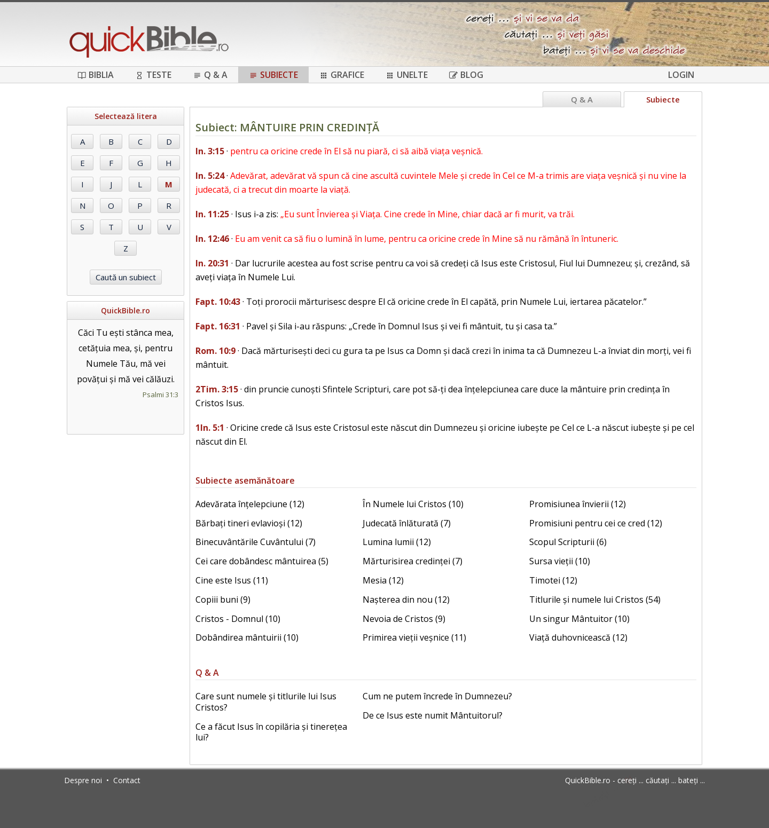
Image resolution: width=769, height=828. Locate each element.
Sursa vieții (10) (559, 561)
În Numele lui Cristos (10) (413, 504)
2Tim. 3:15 (216, 389)
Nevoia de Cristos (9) (404, 619)
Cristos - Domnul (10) (237, 619)
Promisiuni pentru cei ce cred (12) (595, 523)
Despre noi (83, 780)
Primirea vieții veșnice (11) (414, 637)
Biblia (95, 75)
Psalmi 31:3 (160, 394)
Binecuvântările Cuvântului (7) (255, 542)
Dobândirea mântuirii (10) (247, 637)
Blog (466, 75)
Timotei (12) (553, 580)
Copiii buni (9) (222, 599)
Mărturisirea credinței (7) (412, 561)
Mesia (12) (383, 580)
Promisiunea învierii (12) (577, 504)
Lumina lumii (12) (397, 542)
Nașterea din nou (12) (406, 599)
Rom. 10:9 (215, 351)
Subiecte (273, 75)
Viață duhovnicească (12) (578, 637)
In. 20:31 (212, 263)
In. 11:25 (212, 214)
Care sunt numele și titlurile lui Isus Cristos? (265, 701)
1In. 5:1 (209, 427)
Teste (153, 75)
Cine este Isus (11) (231, 580)
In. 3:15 (209, 151)
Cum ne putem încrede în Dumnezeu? (437, 696)
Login (681, 75)
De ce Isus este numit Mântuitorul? (433, 715)
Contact (126, 780)
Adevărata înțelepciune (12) (249, 504)
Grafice (341, 75)
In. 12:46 (212, 239)
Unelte (407, 75)
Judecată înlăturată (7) (407, 523)
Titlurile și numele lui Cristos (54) (595, 599)
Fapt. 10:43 (217, 301)
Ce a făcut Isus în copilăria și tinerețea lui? (271, 732)
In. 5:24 (209, 176)
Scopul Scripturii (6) (568, 542)
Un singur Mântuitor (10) (579, 619)
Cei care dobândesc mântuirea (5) (261, 561)
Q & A (210, 75)
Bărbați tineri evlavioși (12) (248, 523)
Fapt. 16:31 (217, 326)
